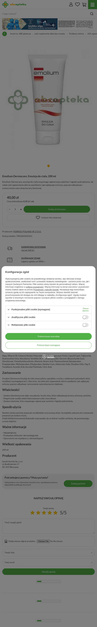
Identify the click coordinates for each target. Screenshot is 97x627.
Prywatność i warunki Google (46, 289)
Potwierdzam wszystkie (49, 336)
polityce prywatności (35, 287)
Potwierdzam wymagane (48, 345)
